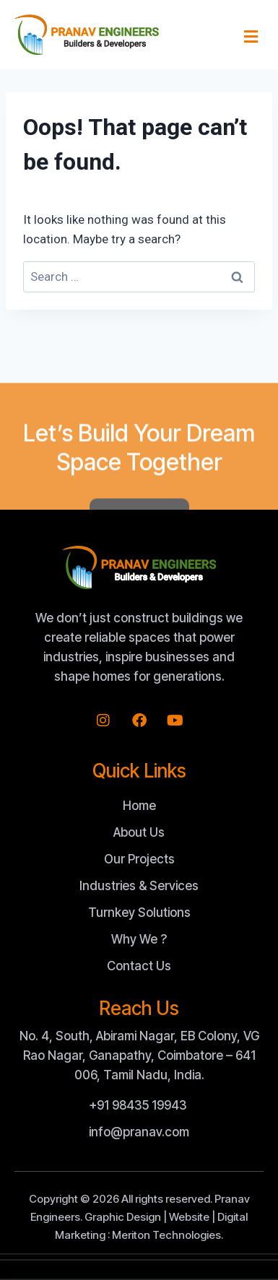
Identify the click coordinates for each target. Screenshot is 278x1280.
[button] (251, 37)
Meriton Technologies (166, 1235)
